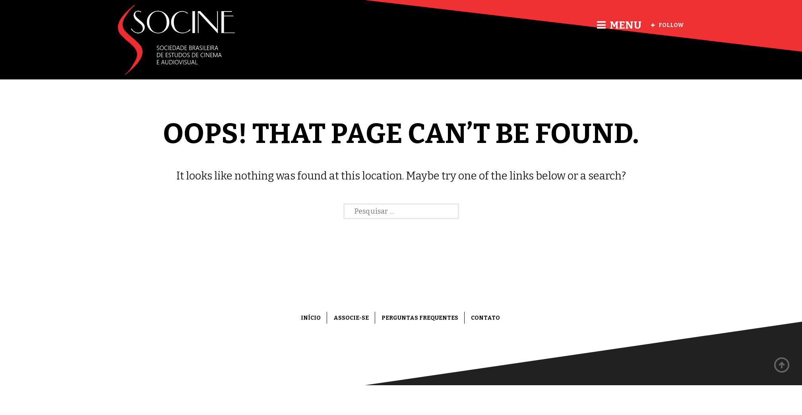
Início (311, 318)
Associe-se (351, 318)
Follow (667, 25)
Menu (619, 25)
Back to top (782, 365)
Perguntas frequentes (420, 318)
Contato (485, 318)
